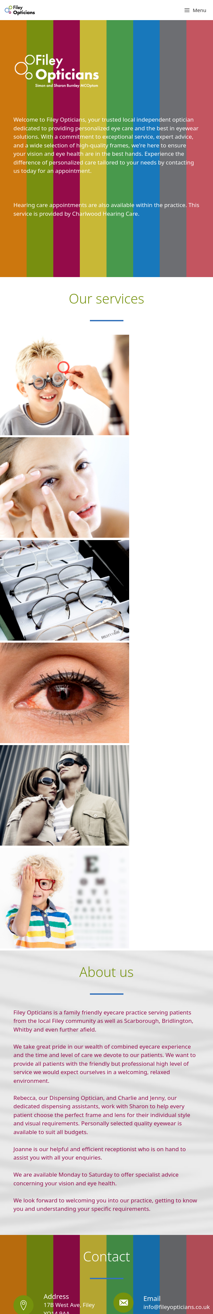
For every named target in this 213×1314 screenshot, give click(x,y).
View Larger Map (30, 1187)
